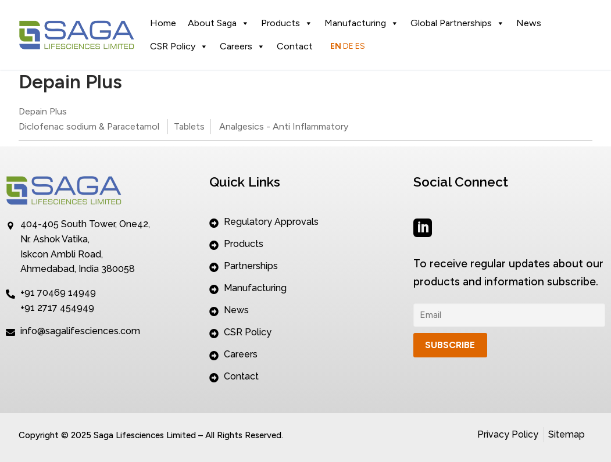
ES (360, 46)
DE (348, 46)
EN (335, 46)
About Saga (218, 23)
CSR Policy (179, 46)
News (528, 22)
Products (287, 23)
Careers (242, 46)
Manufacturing (361, 23)
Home (163, 22)
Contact (295, 46)
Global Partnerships (457, 23)
